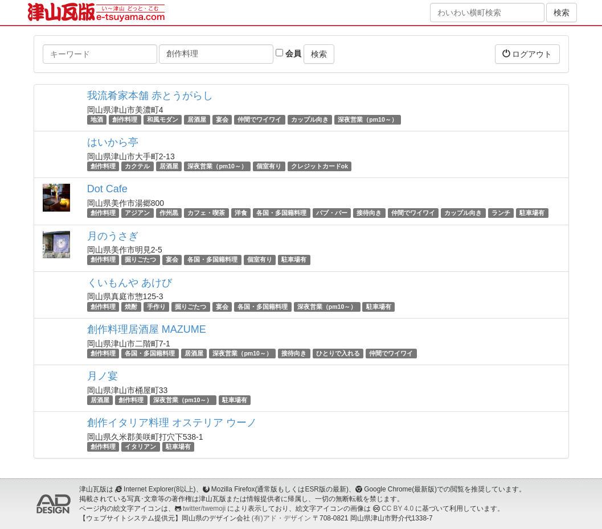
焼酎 (131, 306)
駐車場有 (531, 212)
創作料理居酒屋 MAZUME (146, 329)
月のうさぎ (112, 236)
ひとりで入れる (338, 353)
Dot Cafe (107, 189)
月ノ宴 (102, 376)
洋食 (241, 212)
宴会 (222, 119)
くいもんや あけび (129, 282)
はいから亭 (112, 142)
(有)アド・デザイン (281, 518)
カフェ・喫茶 (206, 212)
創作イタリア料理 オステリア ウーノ (172, 422)
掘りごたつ (140, 260)
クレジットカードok (319, 166)
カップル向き (310, 119)
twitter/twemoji (204, 509)
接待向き (369, 212)
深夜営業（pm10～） (367, 119)
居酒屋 (196, 119)
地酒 (97, 119)
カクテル (137, 166)
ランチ (501, 212)
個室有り (268, 166)
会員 (288, 53)
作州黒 (168, 212)
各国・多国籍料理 (281, 212)
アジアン (137, 212)
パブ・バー (331, 212)
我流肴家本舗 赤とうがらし (150, 95)
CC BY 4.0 (397, 509)
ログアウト (527, 54)
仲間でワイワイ (259, 119)
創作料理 (124, 119)
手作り (156, 306)
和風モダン (162, 119)
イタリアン (140, 446)
